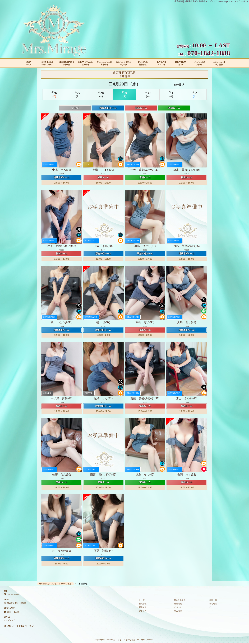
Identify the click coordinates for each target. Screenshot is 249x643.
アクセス (142, 611)
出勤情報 (178, 604)
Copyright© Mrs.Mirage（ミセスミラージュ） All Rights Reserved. (124, 640)
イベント (178, 607)
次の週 (179, 84)
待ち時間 (213, 604)
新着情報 (142, 607)
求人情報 (178, 611)
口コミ (212, 607)
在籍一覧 (213, 600)
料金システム (180, 600)
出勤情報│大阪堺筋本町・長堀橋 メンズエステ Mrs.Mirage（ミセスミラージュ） (211, 1)
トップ (142, 600)
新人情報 (142, 604)
